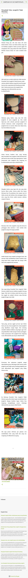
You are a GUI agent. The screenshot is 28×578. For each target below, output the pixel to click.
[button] (2, 16)
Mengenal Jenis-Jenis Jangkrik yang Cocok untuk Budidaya (13, 540)
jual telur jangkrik (6, 481)
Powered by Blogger (14, 576)
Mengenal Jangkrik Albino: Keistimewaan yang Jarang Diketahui (14, 515)
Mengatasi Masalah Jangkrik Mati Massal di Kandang (11, 551)
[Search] (26, 1)
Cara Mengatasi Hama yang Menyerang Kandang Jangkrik (12, 563)
